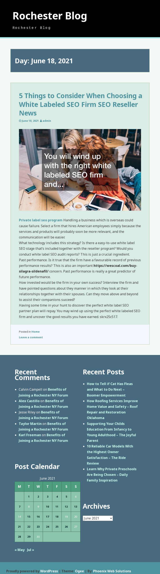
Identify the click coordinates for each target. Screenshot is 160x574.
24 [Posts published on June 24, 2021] (47, 526)
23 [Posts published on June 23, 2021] (38, 526)
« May (20, 549)
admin (46, 121)
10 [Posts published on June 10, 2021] (47, 506)
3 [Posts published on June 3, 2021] (47, 496)
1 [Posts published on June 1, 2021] (29, 496)
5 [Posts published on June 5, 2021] (66, 496)
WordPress (49, 571)
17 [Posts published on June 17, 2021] (47, 516)
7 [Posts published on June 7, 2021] (19, 506)
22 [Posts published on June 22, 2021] (28, 526)
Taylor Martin (30, 423)
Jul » (30, 549)
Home (35, 331)
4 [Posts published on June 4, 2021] (57, 496)
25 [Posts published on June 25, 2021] (56, 526)
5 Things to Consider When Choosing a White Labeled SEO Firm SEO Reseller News (80, 104)
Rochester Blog (49, 15)
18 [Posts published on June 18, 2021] (56, 516)
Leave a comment (31, 337)
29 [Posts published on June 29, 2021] (28, 537)
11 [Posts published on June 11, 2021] (56, 506)
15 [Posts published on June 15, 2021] (28, 516)
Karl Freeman (30, 435)
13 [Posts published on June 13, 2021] (75, 506)
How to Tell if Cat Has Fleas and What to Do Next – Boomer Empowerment (110, 389)
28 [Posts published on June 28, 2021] (19, 537)
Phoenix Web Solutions (112, 571)
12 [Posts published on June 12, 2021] (66, 506)
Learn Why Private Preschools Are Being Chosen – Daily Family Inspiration (111, 475)
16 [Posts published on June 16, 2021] (38, 516)
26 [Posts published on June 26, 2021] (66, 526)
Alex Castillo (29, 401)
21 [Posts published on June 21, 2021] (19, 526)
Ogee (79, 571)
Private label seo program (40, 220)
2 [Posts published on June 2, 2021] (38, 496)
